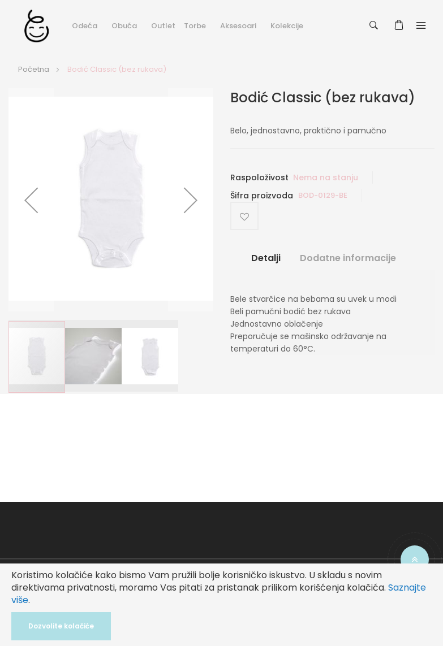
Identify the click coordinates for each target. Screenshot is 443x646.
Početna (33, 69)
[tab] (266, 262)
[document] (221, 604)
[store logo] (36, 25)
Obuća (124, 25)
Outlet (163, 25)
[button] (31, 199)
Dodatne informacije (348, 258)
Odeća (84, 25)
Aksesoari (238, 25)
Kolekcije (286, 25)
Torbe (195, 25)
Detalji (266, 258)
